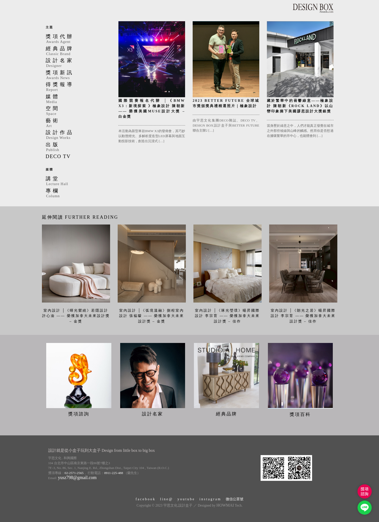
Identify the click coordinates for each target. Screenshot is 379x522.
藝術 (78, 123)
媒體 (78, 99)
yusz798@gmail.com (77, 477)
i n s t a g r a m (209, 499)
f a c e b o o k (145, 499)
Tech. (229, 505)
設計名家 (78, 63)
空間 (78, 111)
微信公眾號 (234, 499)
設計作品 (78, 135)
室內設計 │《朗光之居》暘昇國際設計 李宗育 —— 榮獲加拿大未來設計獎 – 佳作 (303, 316)
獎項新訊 (78, 75)
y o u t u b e (186, 499)
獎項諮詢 (78, 413)
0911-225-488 (113, 473)
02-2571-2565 (74, 473)
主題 (49, 27)
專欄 (78, 193)
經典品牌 (78, 51)
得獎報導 (78, 87)
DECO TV (58, 156)
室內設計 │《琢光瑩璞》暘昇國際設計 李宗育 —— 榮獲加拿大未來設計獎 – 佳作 (227, 316)
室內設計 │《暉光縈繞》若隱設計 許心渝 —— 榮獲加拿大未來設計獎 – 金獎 (76, 316)
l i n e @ (166, 499)
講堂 (78, 181)
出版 (78, 147)
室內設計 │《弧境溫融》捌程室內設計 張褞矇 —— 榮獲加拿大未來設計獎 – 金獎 (151, 316)
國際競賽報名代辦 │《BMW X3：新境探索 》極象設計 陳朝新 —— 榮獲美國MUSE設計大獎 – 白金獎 (151, 108)
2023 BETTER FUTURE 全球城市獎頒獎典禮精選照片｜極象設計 (226, 103)
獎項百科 (300, 414)
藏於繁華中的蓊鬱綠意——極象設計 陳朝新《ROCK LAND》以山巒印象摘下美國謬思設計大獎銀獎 (300, 106)
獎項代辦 (78, 39)
